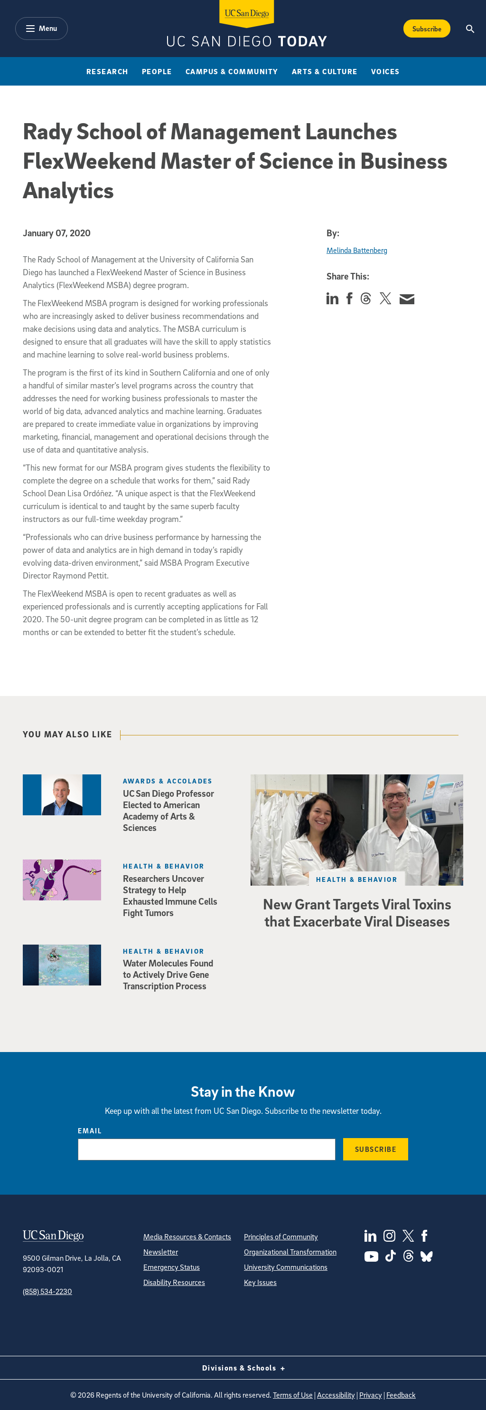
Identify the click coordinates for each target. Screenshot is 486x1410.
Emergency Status (171, 1267)
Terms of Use (293, 1395)
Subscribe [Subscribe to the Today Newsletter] (426, 28)
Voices (385, 71)
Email (90, 1130)
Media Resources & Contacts (187, 1236)
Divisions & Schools (243, 1367)
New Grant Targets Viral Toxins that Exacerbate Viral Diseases (357, 912)
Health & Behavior (357, 879)
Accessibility (336, 1395)
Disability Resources (174, 1282)
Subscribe (376, 1149)
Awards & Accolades (168, 781)
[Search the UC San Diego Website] (470, 28)
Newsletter (160, 1251)
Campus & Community (232, 71)
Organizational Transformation (290, 1251)
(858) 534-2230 (47, 1291)
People (157, 71)
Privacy (370, 1395)
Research (107, 71)
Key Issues (260, 1282)
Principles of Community (281, 1236)
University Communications (285, 1267)
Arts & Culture (325, 71)
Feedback (401, 1395)
